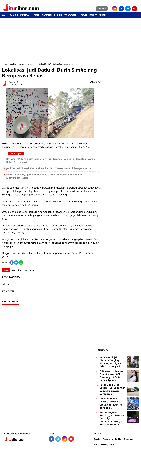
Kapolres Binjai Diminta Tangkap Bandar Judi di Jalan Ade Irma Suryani (111, 362)
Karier (96, 445)
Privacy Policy (107, 445)
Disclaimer (129, 439)
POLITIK (36, 15)
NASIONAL (47, 15)
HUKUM (58, 15)
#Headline (17, 270)
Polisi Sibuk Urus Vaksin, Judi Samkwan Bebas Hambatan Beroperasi (112, 389)
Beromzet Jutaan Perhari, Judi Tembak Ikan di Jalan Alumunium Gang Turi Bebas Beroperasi (112, 418)
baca (93, 82)
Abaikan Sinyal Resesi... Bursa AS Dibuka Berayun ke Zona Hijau (111, 403)
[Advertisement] (70, 40)
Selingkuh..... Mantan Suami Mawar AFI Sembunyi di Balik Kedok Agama (112, 375)
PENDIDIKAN (70, 15)
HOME (4, 15)
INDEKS (102, 15)
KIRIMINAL (25, 15)
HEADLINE (13, 15)
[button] (138, 14)
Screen (102, 8)
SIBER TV (93, 15)
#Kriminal (29, 270)
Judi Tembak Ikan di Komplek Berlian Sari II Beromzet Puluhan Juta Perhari (49, 168)
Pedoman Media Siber (112, 439)
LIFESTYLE (82, 15)
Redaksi (97, 439)
